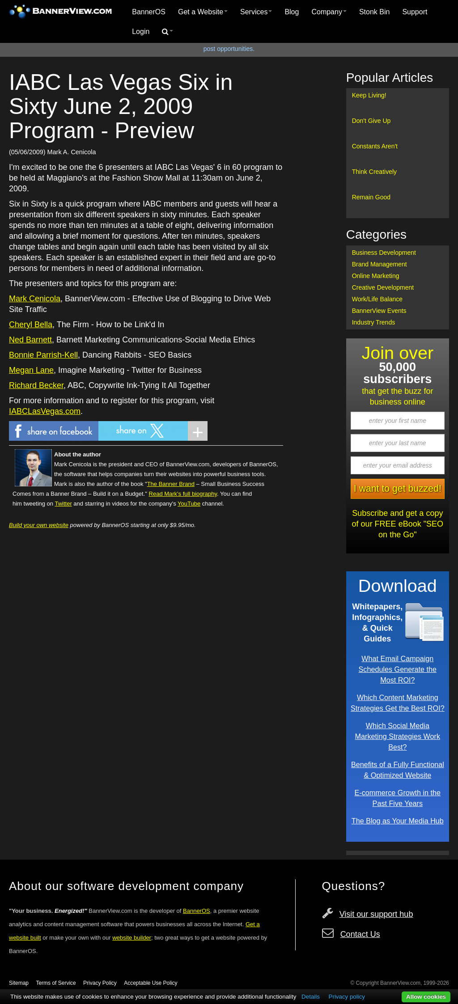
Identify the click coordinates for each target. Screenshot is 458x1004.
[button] (167, 32)
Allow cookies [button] (426, 996)
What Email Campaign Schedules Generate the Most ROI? (398, 669)
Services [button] (256, 12)
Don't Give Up (371, 120)
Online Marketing (375, 275)
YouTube (189, 503)
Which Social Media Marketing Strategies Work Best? (397, 736)
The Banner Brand (171, 484)
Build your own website (38, 525)
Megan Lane (31, 370)
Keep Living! (369, 95)
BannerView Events (379, 310)
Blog (291, 12)
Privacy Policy (100, 983)
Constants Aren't (375, 146)
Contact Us (360, 934)
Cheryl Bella (30, 324)
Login (140, 31)
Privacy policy (347, 996)
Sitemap (19, 983)
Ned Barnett (30, 339)
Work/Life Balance (377, 299)
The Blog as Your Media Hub (398, 821)
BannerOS (148, 12)
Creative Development (383, 287)
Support (414, 12)
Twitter (63, 503)
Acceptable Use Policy (150, 983)
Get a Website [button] (203, 12)
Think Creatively (374, 171)
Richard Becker (36, 385)
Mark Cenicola (34, 298)
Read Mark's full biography (183, 493)
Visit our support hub (376, 914)
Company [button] (328, 12)
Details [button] (310, 996)
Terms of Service (56, 983)
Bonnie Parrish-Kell (43, 354)
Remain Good (371, 197)
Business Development (384, 252)
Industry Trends (373, 322)
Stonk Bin (374, 12)
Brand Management (379, 264)
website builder (131, 937)
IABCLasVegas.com (45, 411)
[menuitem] (149, 12)
